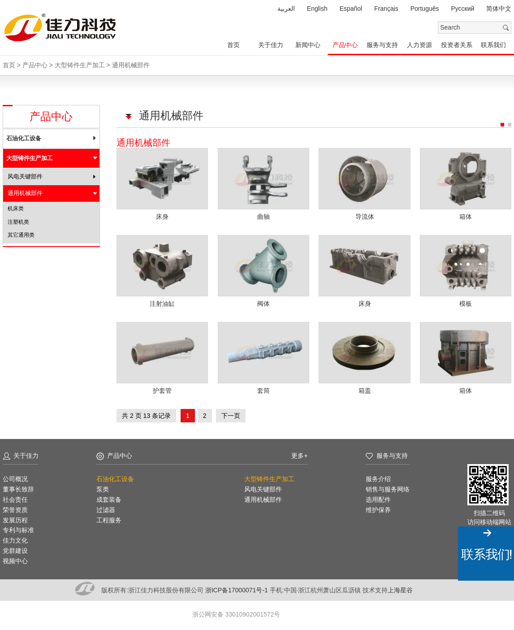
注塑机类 (18, 222)
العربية (286, 8)
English (317, 8)
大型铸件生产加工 (29, 158)
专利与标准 (18, 528)
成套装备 (108, 498)
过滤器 (105, 508)
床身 (162, 216)
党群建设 (15, 549)
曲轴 (263, 216)
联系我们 (493, 44)
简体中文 (498, 8)
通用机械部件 (25, 193)
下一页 (231, 414)
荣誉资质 (15, 508)
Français (386, 8)
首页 (233, 44)
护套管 (162, 389)
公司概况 (15, 477)
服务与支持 (382, 44)
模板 (466, 302)
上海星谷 (400, 588)
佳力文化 (15, 539)
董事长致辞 (18, 487)
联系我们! (486, 554)
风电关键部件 (25, 176)
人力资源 (419, 44)
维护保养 (378, 508)
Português (424, 8)
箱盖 (365, 389)
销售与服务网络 (388, 487)
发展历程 (15, 518)
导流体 (364, 216)
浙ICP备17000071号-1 (237, 588)
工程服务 (108, 518)
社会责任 (15, 498)
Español (351, 8)
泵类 (102, 487)
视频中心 (15, 559)
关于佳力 (270, 44)
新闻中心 (307, 44)
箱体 (466, 216)
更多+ (299, 454)
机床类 (16, 208)
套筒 (263, 389)
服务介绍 (378, 477)
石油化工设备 (23, 138)
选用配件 (378, 498)
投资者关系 (456, 44)
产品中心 (345, 44)
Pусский (462, 8)
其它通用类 (21, 235)
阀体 (263, 302)
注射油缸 (162, 302)
